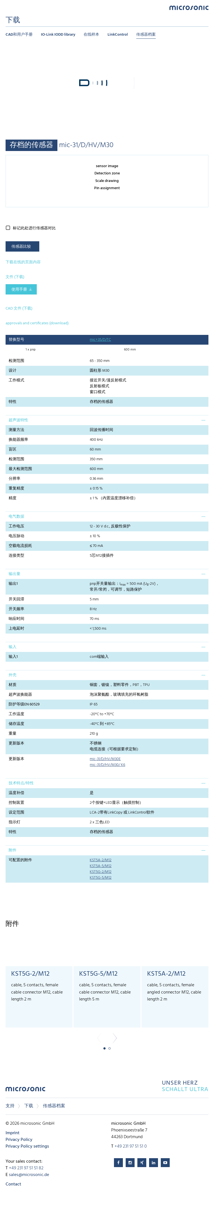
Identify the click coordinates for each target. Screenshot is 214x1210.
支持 (10, 1106)
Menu (8, 7)
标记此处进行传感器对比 (34, 228)
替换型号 (16, 340)
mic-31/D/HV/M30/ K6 (107, 765)
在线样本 (91, 34)
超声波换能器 (20, 695)
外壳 (12, 675)
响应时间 (16, 619)
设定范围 (16, 812)
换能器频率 (18, 440)
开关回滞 (16, 599)
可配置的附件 (20, 860)
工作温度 (16, 714)
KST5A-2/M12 (100, 860)
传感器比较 (21, 247)
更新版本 (16, 743)
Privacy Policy (19, 1139)
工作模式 (16, 380)
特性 (12, 402)
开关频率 (16, 609)
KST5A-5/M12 (100, 866)
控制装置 (16, 803)
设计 (12, 370)
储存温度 (16, 724)
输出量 (14, 574)
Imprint (13, 1133)
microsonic (25, 1090)
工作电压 (16, 526)
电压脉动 (16, 536)
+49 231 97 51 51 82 (26, 1168)
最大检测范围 (20, 469)
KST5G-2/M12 (100, 872)
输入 (12, 647)
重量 (12, 734)
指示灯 (14, 822)
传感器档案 (146, 34)
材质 (12, 685)
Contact (13, 1184)
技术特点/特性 (21, 783)
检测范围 (16, 361)
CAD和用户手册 (19, 34)
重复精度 (16, 488)
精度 (12, 498)
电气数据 (16, 517)
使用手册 (19, 289)
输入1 (13, 657)
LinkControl (118, 34)
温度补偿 (16, 793)
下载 (28, 1106)
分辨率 (14, 479)
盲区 (12, 449)
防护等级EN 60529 (24, 704)
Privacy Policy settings (27, 1146)
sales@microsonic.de (29, 1175)
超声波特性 (18, 420)
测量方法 (16, 430)
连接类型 (16, 555)
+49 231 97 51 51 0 (131, 1146)
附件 (12, 850)
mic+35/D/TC (100, 340)
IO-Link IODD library (58, 34)
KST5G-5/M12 (100, 878)
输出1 (13, 584)
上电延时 (16, 628)
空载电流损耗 (20, 546)
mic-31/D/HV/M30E (105, 759)
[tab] (107, 420)
